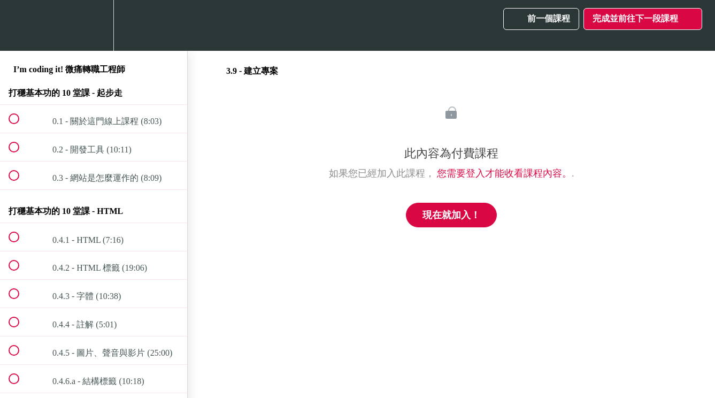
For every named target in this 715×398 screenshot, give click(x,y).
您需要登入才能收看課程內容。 (504, 173)
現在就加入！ (451, 215)
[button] (20, 25)
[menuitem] (93, 25)
